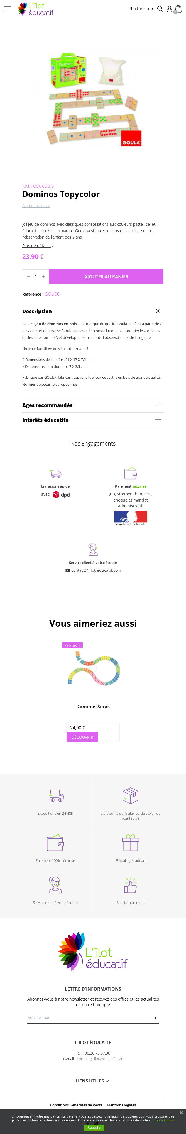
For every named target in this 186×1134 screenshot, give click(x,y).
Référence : (32, 294)
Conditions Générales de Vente (76, 1105)
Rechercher (141, 9)
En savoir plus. (163, 1120)
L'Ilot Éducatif (36, 9)
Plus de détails (38, 245)
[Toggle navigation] (7, 9)
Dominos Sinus (93, 707)
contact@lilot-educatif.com (96, 570)
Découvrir (82, 737)
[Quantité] (35, 277)
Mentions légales (121, 1105)
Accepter (94, 1128)
